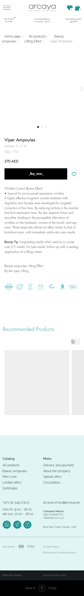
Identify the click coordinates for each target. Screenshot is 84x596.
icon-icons (60, 575)
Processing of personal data (59, 552)
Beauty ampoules (14, 471)
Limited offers (11, 482)
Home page (12, 36)
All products (37, 36)
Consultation (51, 482)
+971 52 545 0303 (15, 502)
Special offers (52, 476)
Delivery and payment (58, 465)
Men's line (9, 476)
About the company (56, 471)
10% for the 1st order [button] (8, 20)
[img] (42, 8)
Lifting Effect (32, 41)
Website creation (12, 575)
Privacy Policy (51, 546)
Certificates (9, 488)
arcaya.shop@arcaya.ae (61, 502)
